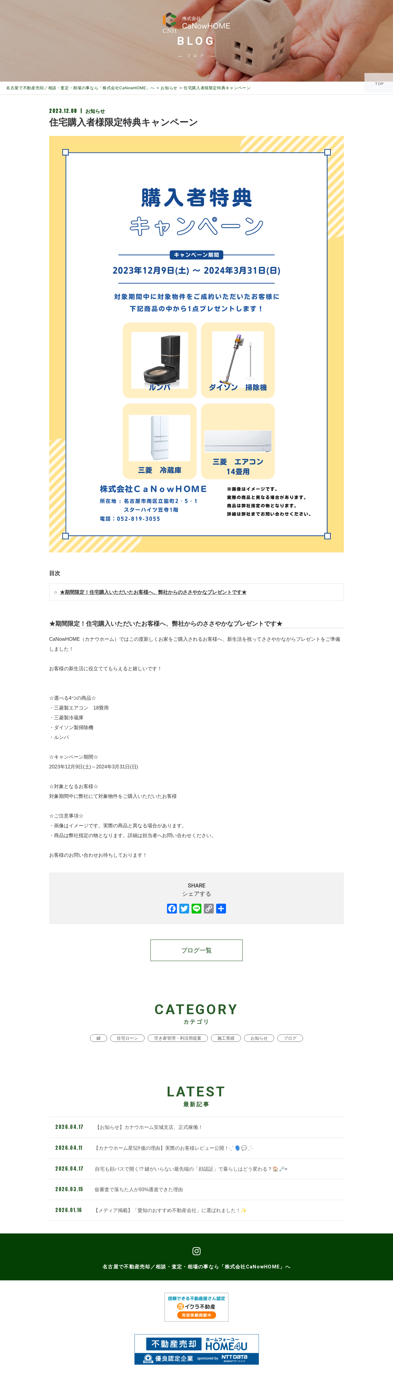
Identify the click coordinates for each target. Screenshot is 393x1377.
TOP (380, 83)
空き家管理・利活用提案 (177, 1053)
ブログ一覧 (196, 950)
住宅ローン (127, 1053)
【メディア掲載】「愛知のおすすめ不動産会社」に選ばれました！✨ (151, 1225)
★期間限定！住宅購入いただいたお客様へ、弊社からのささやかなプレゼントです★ (153, 592)
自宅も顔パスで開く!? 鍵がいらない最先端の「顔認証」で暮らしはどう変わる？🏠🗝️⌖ (171, 1184)
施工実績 (226, 1053)
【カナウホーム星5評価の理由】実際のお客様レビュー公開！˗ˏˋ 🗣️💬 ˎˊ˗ (154, 1163)
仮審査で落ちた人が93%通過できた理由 (119, 1205)
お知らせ (169, 88)
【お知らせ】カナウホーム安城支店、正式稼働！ (129, 1142)
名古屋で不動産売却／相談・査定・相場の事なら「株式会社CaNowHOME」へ (80, 88)
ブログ (290, 1053)
